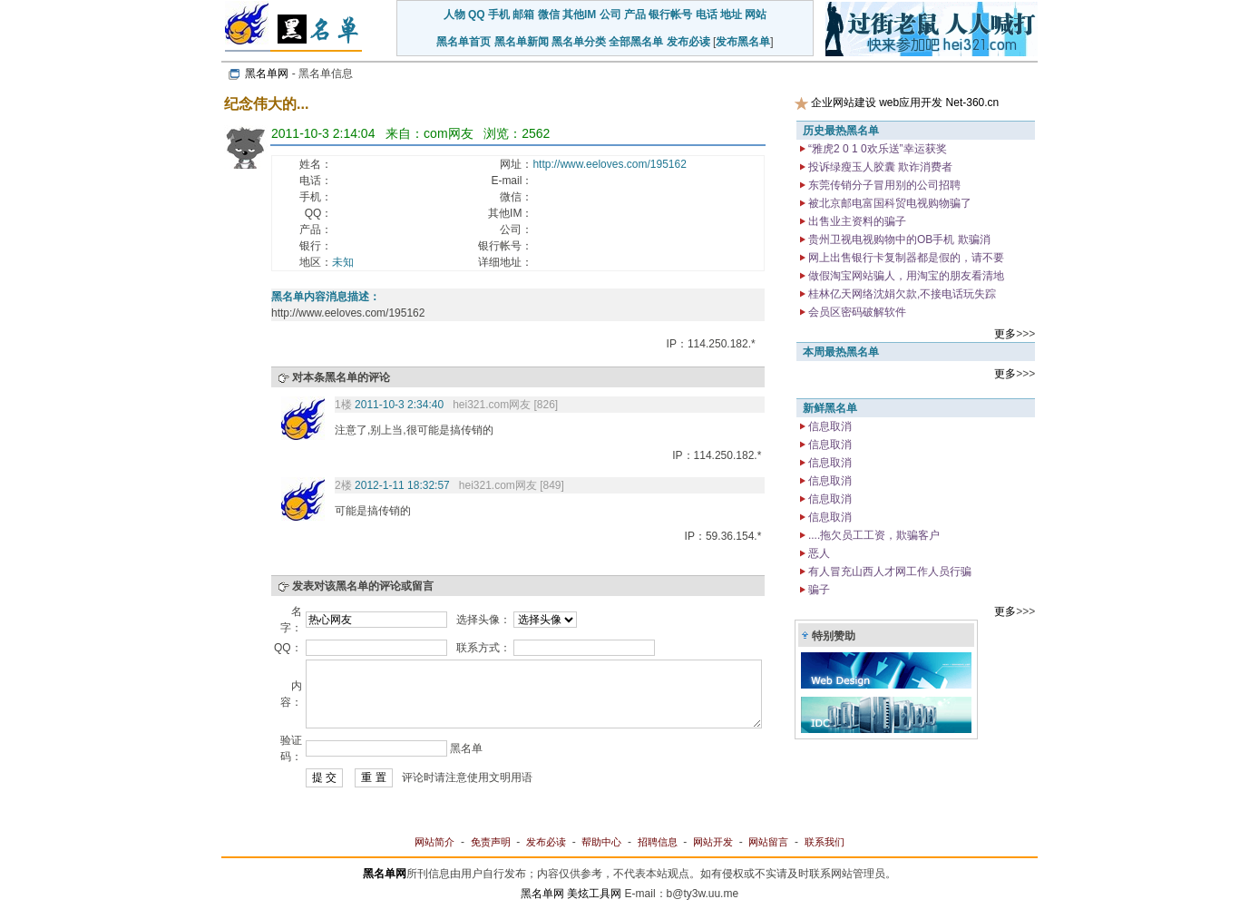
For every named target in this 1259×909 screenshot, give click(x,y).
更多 (1005, 333)
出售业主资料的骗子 (855, 221)
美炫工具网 (594, 893)
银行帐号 (670, 14)
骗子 (817, 589)
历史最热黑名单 (841, 130)
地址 (731, 14)
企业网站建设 (843, 102)
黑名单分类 (578, 41)
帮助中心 (601, 841)
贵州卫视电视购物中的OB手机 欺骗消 (898, 239)
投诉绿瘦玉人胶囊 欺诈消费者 (879, 167)
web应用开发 (910, 102)
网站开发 (713, 841)
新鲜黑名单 (830, 408)
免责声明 (491, 841)
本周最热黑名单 (841, 352)
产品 (635, 14)
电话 (706, 14)
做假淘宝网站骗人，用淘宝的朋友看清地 (904, 275)
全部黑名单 (636, 41)
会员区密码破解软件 (855, 312)
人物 (454, 14)
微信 (549, 14)
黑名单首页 (463, 41)
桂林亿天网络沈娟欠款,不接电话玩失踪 (901, 294)
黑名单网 (266, 73)
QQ (476, 14)
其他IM (579, 14)
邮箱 (523, 14)
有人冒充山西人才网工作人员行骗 (888, 571)
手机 (499, 14)
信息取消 (828, 426)
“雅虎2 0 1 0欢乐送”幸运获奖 (876, 148)
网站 (755, 14)
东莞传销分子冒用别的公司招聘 (883, 185)
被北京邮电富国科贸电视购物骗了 (888, 203)
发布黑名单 (743, 41)
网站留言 (768, 841)
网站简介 (434, 841)
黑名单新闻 (521, 41)
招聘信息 (658, 841)
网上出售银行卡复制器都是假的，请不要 (904, 257)
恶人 (817, 553)
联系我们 (824, 841)
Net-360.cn (973, 102)
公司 (610, 14)
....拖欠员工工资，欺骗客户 (873, 535)
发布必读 (688, 41)
